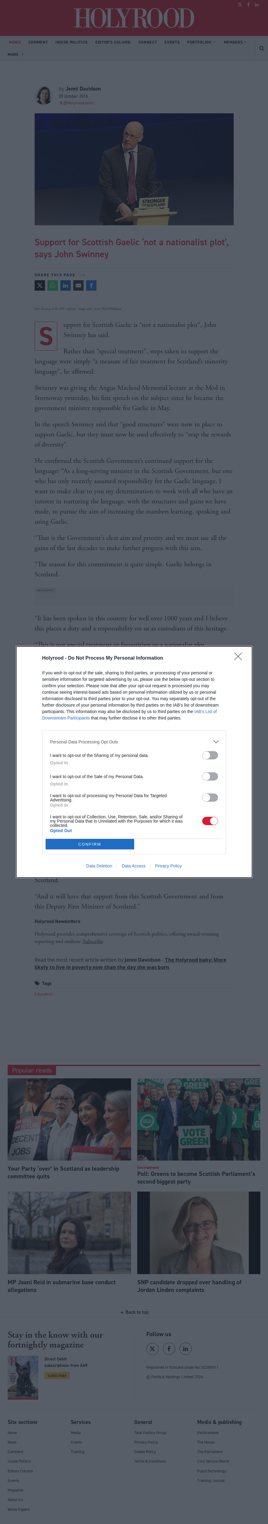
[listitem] (134, 742)
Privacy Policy (168, 865)
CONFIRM (89, 844)
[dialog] (134, 762)
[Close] (240, 658)
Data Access (133, 865)
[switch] (210, 755)
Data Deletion (99, 865)
